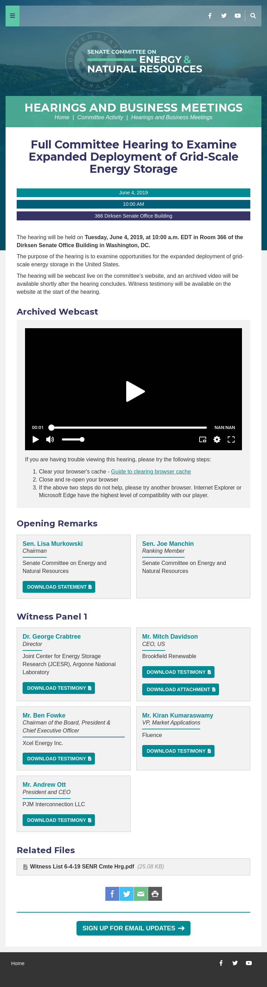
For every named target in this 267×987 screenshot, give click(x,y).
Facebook (112, 894)
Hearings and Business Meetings (133, 108)
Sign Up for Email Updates (133, 928)
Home (62, 117)
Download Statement (57, 587)
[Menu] (12, 16)
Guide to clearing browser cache (151, 472)
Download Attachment (178, 689)
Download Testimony (56, 688)
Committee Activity (100, 117)
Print (155, 894)
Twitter (127, 894)
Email (141, 894)
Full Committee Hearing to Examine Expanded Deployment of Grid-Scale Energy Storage (133, 157)
